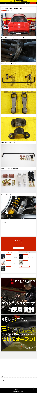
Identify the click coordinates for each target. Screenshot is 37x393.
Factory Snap (27, 252)
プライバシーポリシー (18, 389)
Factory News (9, 252)
